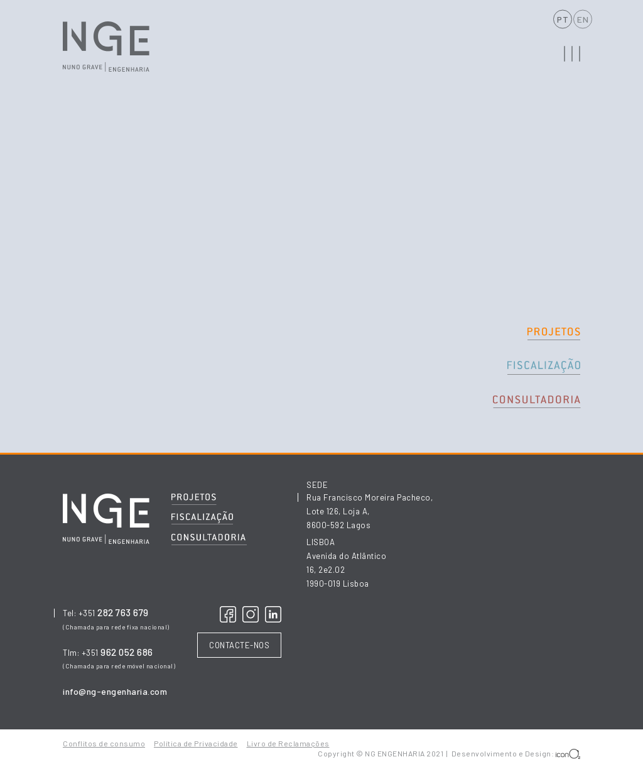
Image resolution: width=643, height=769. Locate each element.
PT (562, 19)
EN (582, 19)
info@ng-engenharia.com (115, 691)
